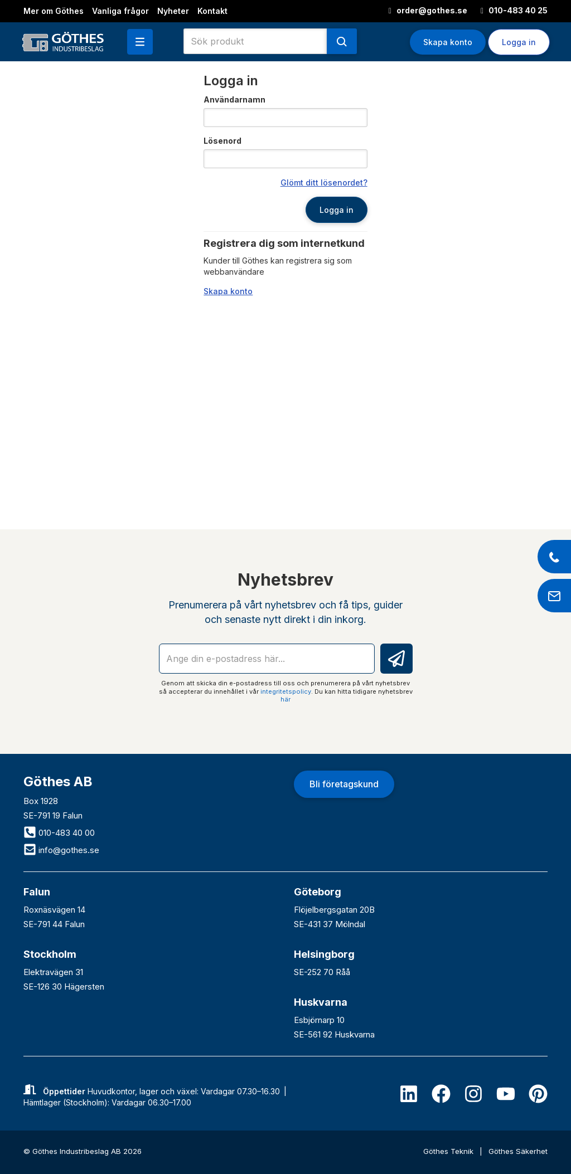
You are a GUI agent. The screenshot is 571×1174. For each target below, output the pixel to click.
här (285, 699)
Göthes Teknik (449, 1151)
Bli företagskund (344, 784)
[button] (140, 42)
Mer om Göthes (53, 11)
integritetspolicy (285, 691)
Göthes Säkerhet (518, 1151)
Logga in (519, 42)
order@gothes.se (428, 10)
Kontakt (212, 11)
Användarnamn (234, 99)
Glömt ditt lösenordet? (323, 182)
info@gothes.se (61, 850)
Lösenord (222, 140)
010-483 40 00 (59, 832)
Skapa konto (447, 42)
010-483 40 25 (514, 10)
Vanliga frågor (120, 11)
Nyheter (173, 11)
